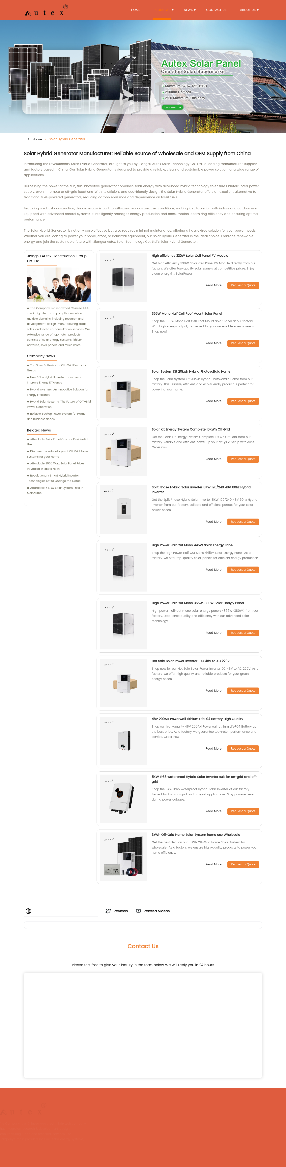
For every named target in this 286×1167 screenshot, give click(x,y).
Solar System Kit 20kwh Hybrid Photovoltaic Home (191, 371)
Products (162, 9)
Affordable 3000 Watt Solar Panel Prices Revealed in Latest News (55, 466)
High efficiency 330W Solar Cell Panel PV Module (190, 255)
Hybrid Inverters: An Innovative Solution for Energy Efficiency (57, 392)
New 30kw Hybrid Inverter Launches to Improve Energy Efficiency (54, 380)
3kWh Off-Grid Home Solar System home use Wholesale (196, 834)
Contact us (216, 9)
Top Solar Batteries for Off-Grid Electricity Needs (56, 368)
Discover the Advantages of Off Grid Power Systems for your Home (58, 454)
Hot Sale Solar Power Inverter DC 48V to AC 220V (191, 661)
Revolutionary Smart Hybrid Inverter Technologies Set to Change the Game (54, 478)
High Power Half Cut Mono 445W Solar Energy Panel (192, 545)
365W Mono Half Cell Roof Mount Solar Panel (187, 313)
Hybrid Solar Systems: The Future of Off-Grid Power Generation (59, 404)
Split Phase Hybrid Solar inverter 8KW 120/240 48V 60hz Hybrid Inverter (201, 490)
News (188, 9)
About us (248, 9)
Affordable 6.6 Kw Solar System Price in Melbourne (55, 491)
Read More (213, 285)
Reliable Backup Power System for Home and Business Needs (56, 416)
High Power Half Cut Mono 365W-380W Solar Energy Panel (198, 603)
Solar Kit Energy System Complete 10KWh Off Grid (191, 429)
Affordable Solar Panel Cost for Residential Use (57, 442)
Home (135, 9)
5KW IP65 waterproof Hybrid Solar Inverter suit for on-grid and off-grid (204, 779)
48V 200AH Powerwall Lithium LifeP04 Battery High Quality (197, 719)
